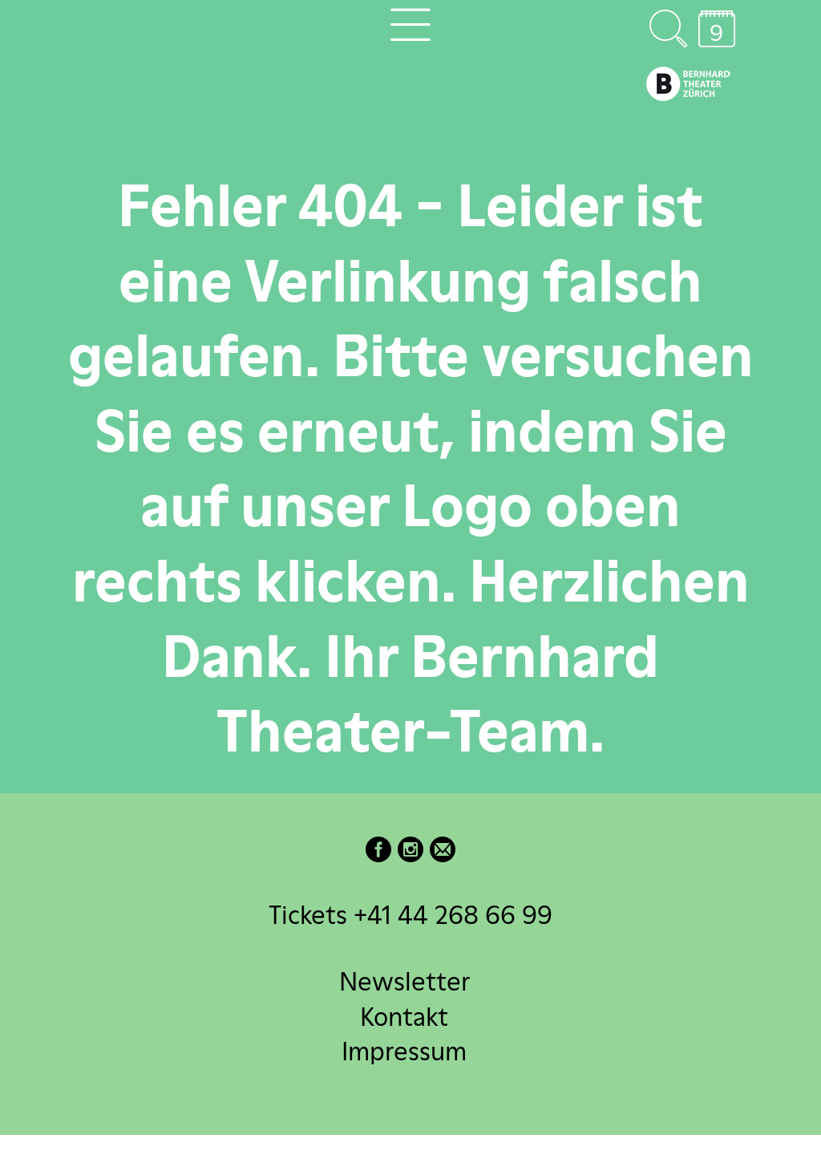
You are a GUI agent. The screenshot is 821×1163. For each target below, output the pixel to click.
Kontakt (404, 1015)
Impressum (404, 1050)
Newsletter (404, 981)
